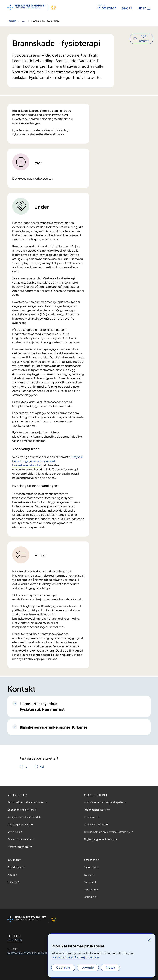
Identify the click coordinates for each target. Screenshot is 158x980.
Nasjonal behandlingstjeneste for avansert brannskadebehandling (47, 461)
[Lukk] (149, 939)
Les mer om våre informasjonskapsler (75, 957)
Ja (26, 766)
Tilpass (110, 967)
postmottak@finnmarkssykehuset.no (29, 952)
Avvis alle (88, 967)
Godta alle (63, 967)
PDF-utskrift (144, 39)
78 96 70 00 (14, 939)
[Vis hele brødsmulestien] (23, 20)
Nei (42, 766)
